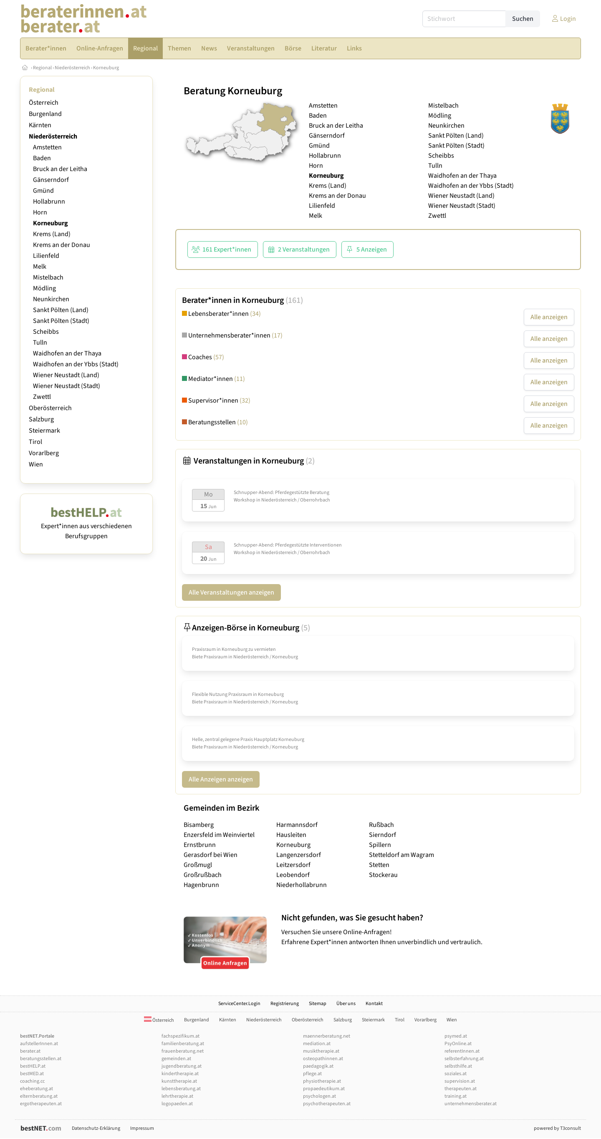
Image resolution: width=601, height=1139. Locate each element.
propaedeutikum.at (324, 1088)
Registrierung (284, 1003)
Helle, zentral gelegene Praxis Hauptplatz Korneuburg (248, 739)
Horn (40, 212)
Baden (42, 158)
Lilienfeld (46, 255)
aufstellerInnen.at (39, 1043)
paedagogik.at (318, 1066)
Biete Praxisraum (209, 656)
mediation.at (317, 1043)
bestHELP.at (32, 1066)
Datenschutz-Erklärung (96, 1128)
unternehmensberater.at (470, 1103)
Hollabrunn (49, 201)
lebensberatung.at (181, 1088)
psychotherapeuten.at (327, 1103)
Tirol (35, 441)
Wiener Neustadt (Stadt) (66, 386)
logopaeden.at (177, 1103)
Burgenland (45, 113)
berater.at (30, 1051)
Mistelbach (48, 277)
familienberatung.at (183, 1043)
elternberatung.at (39, 1096)
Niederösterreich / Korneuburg (265, 656)
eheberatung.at (36, 1088)
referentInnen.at (462, 1051)
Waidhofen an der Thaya (67, 353)
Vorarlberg (44, 453)
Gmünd (43, 190)
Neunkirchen (51, 299)
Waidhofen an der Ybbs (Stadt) (76, 364)
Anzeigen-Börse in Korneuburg (246, 628)
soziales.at (455, 1073)
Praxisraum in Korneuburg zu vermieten (234, 649)
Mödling (44, 288)
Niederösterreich (72, 67)
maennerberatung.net (326, 1036)
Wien (36, 464)
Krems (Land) (52, 234)
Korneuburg (106, 67)
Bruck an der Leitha (60, 169)
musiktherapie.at (321, 1051)
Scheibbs (46, 331)
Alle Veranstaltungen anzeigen (231, 592)
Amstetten (47, 147)
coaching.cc (32, 1081)
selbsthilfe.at (458, 1066)
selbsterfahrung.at (464, 1058)
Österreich (43, 102)
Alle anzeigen (549, 317)
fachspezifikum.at (180, 1036)
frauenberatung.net (183, 1051)
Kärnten (40, 125)
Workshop (244, 500)
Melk (39, 266)
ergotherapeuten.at (41, 1103)
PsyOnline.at (458, 1043)
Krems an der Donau (61, 244)
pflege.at (312, 1073)
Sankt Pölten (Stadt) (61, 320)
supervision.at (459, 1081)
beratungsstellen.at (40, 1058)
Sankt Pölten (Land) (60, 310)
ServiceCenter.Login (239, 1003)
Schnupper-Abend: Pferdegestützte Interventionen (288, 545)
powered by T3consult (557, 1128)
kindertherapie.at (180, 1073)
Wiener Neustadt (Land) (66, 375)
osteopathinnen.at (323, 1058)
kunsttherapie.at (179, 1081)
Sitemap (317, 1003)
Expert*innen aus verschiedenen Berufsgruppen (86, 526)
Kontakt (374, 1003)
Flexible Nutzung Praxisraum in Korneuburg (238, 694)
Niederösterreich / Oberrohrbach (295, 500)
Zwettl (42, 396)
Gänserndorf (51, 179)
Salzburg (41, 419)
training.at (455, 1096)
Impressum (142, 1128)
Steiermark (44, 430)
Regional (42, 67)
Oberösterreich (50, 408)
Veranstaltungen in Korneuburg (248, 461)
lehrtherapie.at (177, 1096)
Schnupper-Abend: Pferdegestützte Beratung (281, 492)
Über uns (346, 1003)
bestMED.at (32, 1073)
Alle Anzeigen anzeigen (221, 779)
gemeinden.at (176, 1058)
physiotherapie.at (322, 1081)
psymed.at (455, 1036)
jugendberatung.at (182, 1066)
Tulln (40, 342)
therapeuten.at (460, 1088)
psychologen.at (319, 1096)
